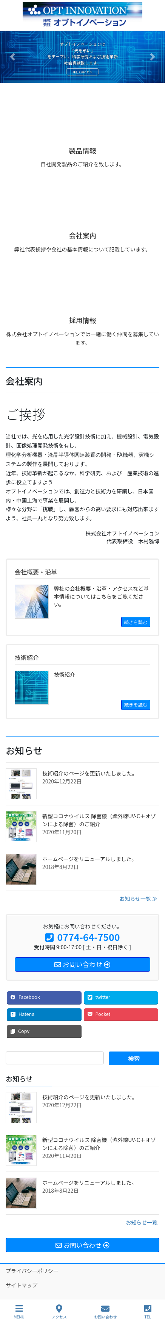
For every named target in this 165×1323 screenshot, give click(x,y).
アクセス (59, 1311)
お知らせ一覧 (141, 1222)
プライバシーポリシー (32, 1271)
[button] (12, 57)
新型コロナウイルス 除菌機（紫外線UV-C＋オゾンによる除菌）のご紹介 (99, 820)
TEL (147, 1311)
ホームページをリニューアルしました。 (89, 859)
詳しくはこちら (83, 72)
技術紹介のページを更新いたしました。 (89, 773)
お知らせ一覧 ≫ (138, 898)
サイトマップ (21, 1285)
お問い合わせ (105, 1311)
